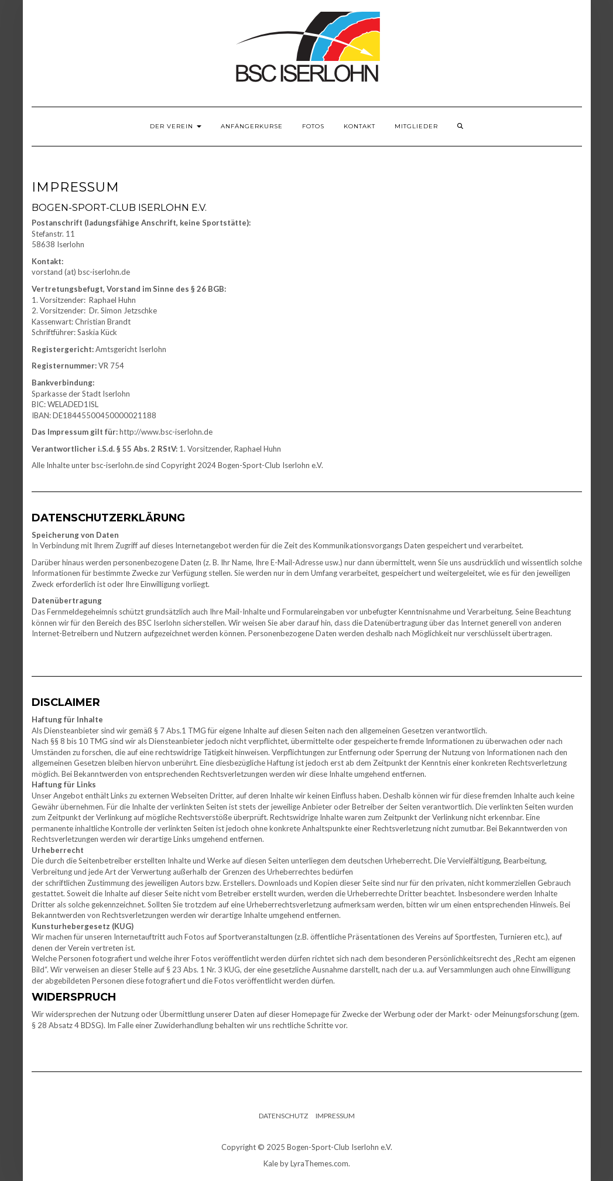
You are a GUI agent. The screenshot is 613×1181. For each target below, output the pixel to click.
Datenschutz (283, 1115)
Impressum (335, 1115)
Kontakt (359, 126)
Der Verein (175, 126)
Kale (270, 1163)
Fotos (313, 126)
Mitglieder (416, 126)
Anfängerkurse (252, 126)
